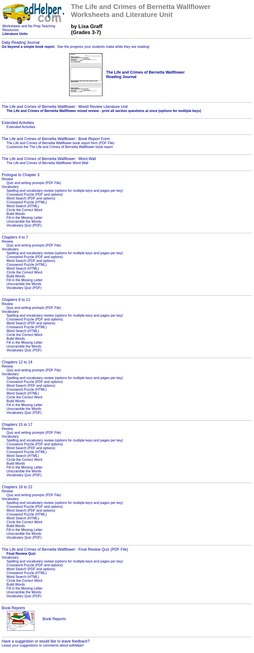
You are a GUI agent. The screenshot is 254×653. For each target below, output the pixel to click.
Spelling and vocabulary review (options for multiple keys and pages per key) (64, 190)
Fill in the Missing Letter (24, 217)
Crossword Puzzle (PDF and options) (34, 194)
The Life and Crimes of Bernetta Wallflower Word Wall (47, 163)
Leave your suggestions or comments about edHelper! (43, 645)
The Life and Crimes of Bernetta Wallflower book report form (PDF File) (60, 143)
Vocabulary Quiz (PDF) (24, 225)
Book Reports (54, 619)
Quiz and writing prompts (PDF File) (33, 183)
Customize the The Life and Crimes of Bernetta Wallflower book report (59, 147)
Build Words (15, 214)
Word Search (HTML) (22, 206)
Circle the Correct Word (24, 210)
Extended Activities (20, 127)
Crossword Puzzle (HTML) (26, 202)
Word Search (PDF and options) (30, 198)
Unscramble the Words (23, 221)
